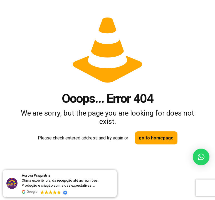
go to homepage (156, 138)
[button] (201, 157)
